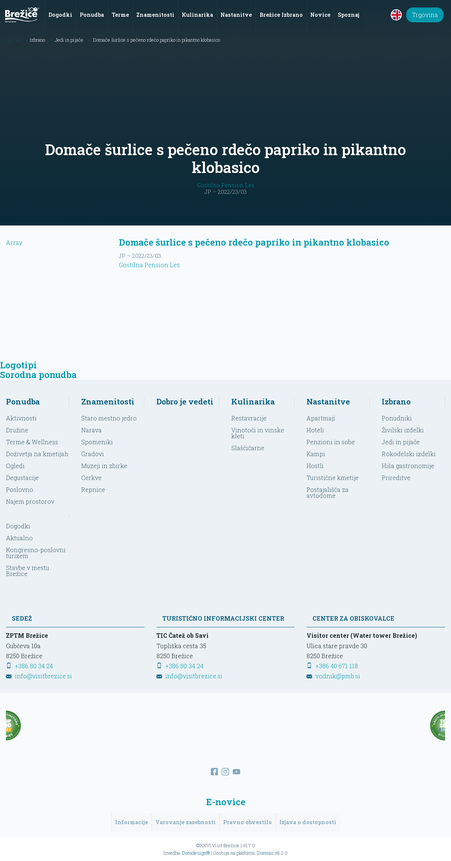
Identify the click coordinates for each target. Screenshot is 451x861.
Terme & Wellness (32, 441)
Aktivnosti (21, 418)
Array (56, 292)
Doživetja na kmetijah (37, 453)
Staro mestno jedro (109, 418)
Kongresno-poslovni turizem (36, 553)
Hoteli (315, 429)
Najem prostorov (30, 501)
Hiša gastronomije (408, 465)
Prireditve (396, 477)
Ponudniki (397, 418)
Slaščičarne (247, 447)
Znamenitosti (107, 401)
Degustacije (22, 477)
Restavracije (249, 418)
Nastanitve (328, 401)
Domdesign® (196, 852)
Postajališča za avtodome (328, 492)
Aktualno (19, 538)
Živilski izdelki (403, 429)
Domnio (265, 852)
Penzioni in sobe (331, 441)
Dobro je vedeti (184, 401)
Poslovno (19, 489)
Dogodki (18, 526)
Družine (17, 429)
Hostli (315, 465)
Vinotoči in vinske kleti (257, 432)
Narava (91, 429)
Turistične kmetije (333, 477)
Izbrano (396, 401)
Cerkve (91, 477)
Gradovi (92, 453)
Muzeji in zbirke (104, 465)
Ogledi (15, 465)
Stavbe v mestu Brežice (27, 570)
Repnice (93, 489)
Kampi (316, 453)
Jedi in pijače (401, 441)
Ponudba (23, 401)
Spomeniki (97, 441)
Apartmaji (321, 418)
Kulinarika (253, 401)
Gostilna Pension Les (225, 184)
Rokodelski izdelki (409, 453)
